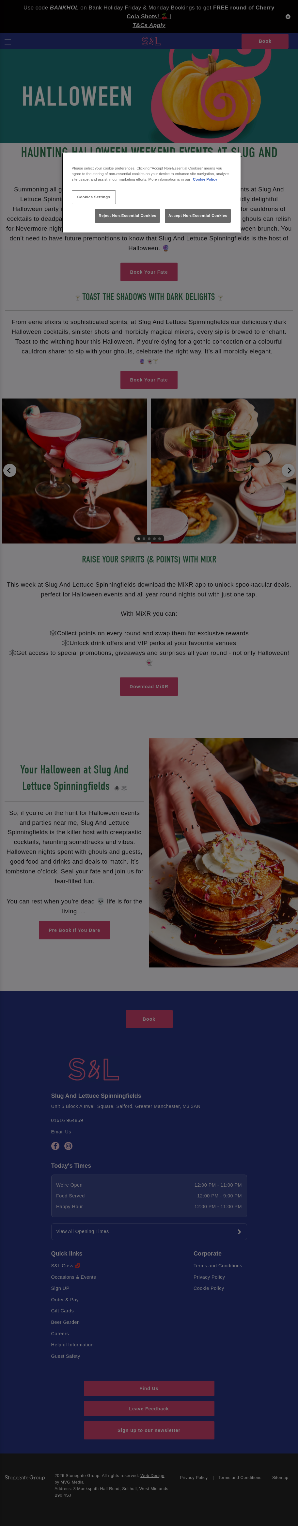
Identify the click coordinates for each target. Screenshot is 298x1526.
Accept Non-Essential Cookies (197, 216)
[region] (151, 193)
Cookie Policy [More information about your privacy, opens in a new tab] (205, 179)
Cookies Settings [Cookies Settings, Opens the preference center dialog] (93, 197)
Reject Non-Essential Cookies (127, 216)
